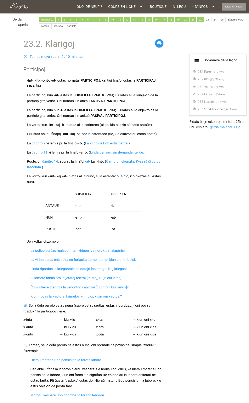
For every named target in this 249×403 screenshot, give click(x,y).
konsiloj (45, 26)
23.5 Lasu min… (212, 102)
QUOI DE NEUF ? (89, 7)
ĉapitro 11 (39, 152)
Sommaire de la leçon (215, 60)
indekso (58, 26)
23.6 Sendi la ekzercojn (217, 109)
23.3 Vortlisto (211, 87)
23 (207, 19)
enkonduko (47, 19)
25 (222, 19)
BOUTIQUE (158, 7)
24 (214, 19)
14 (141, 19)
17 (163, 19)
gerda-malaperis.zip (225, 127)
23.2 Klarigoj (211, 79)
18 (171, 19)
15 (149, 19)
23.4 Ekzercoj (212, 94)
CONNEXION (234, 6)
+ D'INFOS (204, 6)
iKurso (19, 6)
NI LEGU (179, 7)
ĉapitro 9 (38, 143)
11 (119, 19)
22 (200, 19)
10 (112, 19)
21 (193, 19)
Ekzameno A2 (235, 19)
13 (134, 19)
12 (127, 19)
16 (156, 19)
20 (185, 19)
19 (178, 19)
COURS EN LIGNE (126, 6)
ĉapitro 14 (50, 161)
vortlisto (71, 26)
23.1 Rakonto (211, 72)
